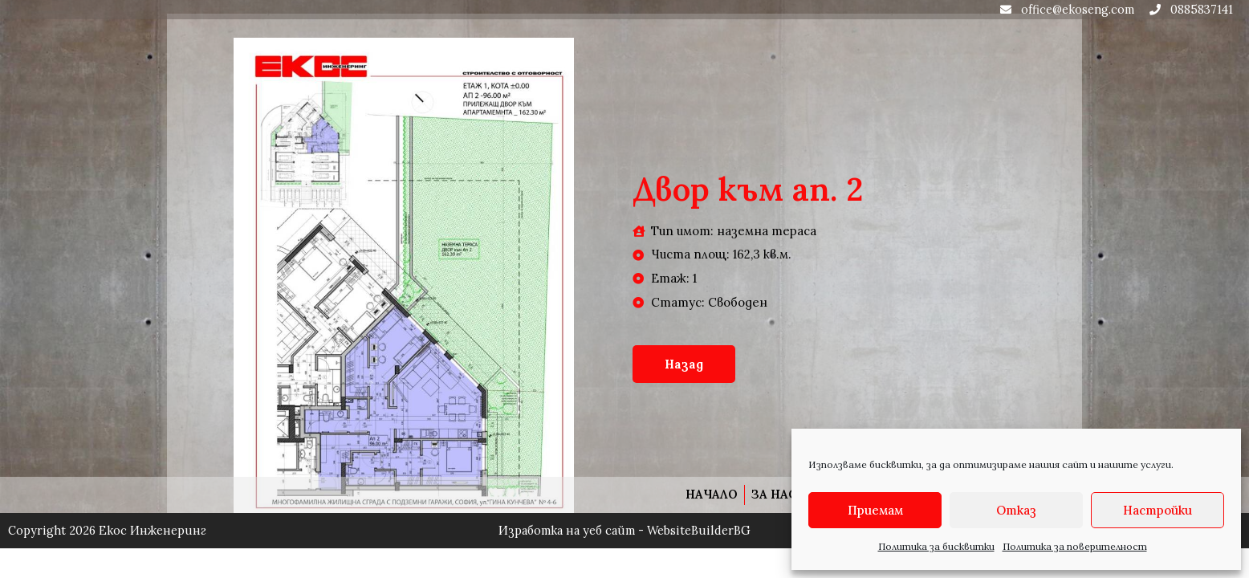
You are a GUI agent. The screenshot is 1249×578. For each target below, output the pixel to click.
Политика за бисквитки (936, 546)
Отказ (1016, 510)
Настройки (1157, 510)
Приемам (875, 510)
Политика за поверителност (1075, 546)
